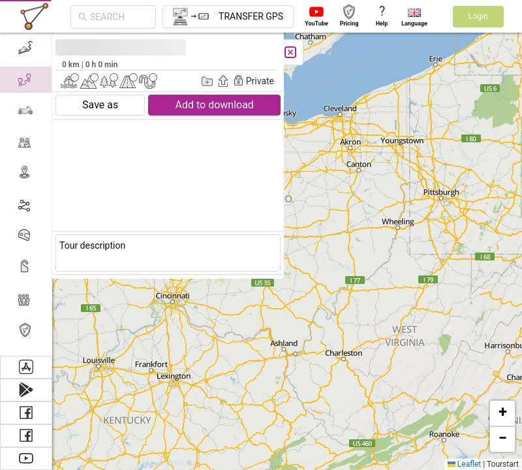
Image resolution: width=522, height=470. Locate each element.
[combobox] (119, 16)
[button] (502, 413)
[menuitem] (26, 299)
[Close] (112, 52)
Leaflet (464, 464)
